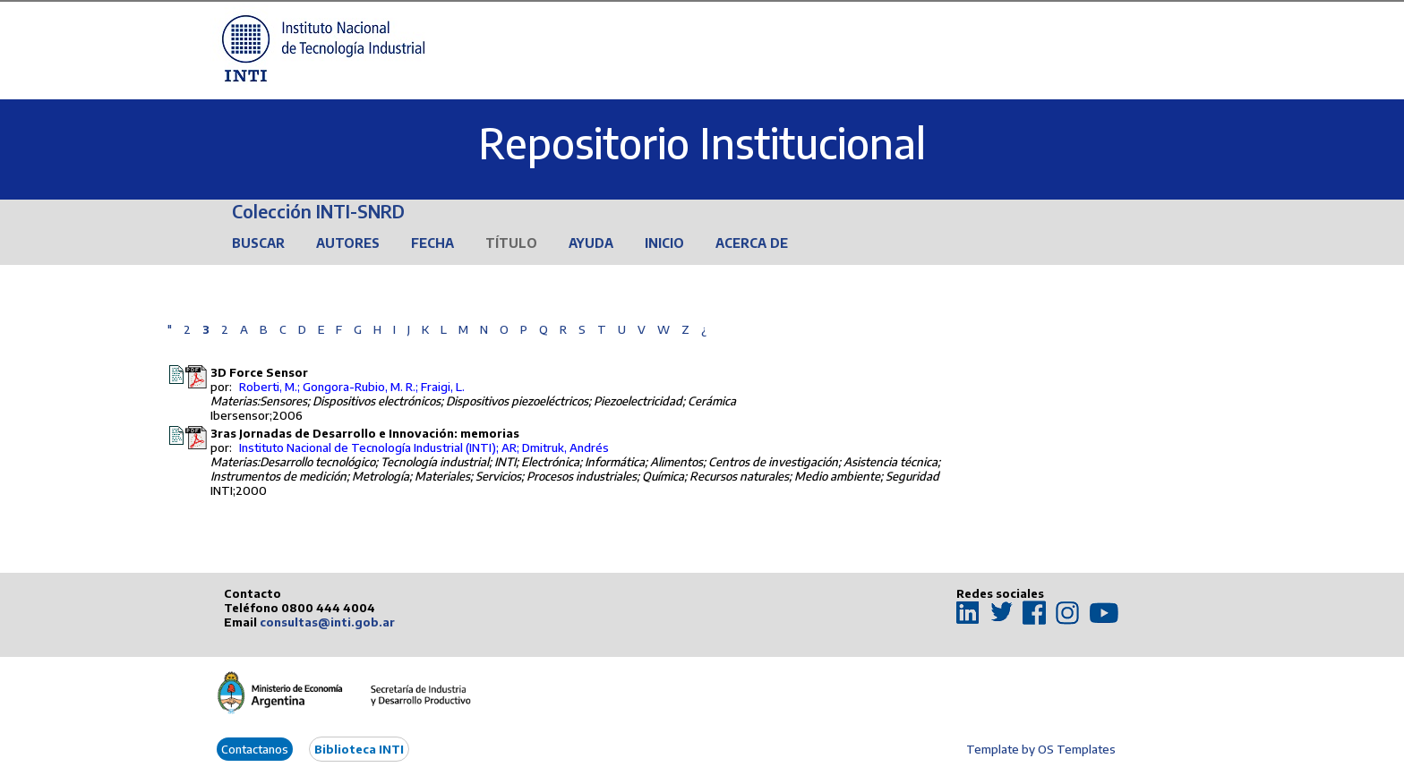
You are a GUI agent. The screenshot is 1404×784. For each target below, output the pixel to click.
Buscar (258, 243)
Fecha (432, 243)
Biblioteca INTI (359, 749)
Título (511, 243)
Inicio (664, 243)
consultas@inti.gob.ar (327, 622)
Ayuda (591, 243)
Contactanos (254, 749)
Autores (348, 243)
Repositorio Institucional (702, 142)
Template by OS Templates (1041, 749)
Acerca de (751, 243)
